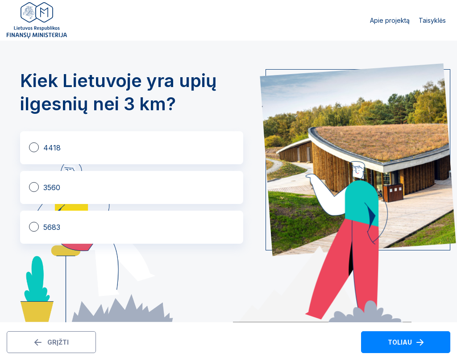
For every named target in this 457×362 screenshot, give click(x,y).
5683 (51, 227)
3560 (51, 187)
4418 (52, 147)
